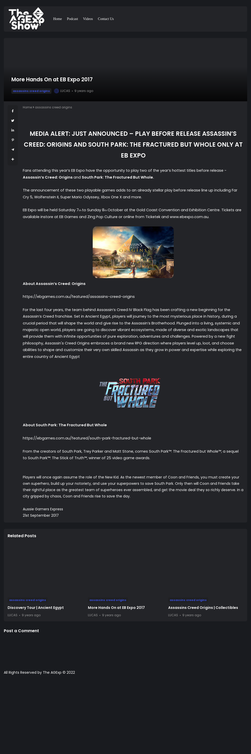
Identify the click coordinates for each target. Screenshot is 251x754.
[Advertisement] (125, 717)
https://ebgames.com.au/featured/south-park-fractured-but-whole (87, 438)
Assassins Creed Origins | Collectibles (203, 607)
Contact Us (106, 19)
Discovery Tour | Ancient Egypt (36, 607)
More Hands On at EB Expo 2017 (116, 607)
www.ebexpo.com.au (189, 216)
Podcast (72, 19)
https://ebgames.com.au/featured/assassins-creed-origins (79, 296)
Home (57, 19)
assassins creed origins (31, 91)
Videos (88, 19)
